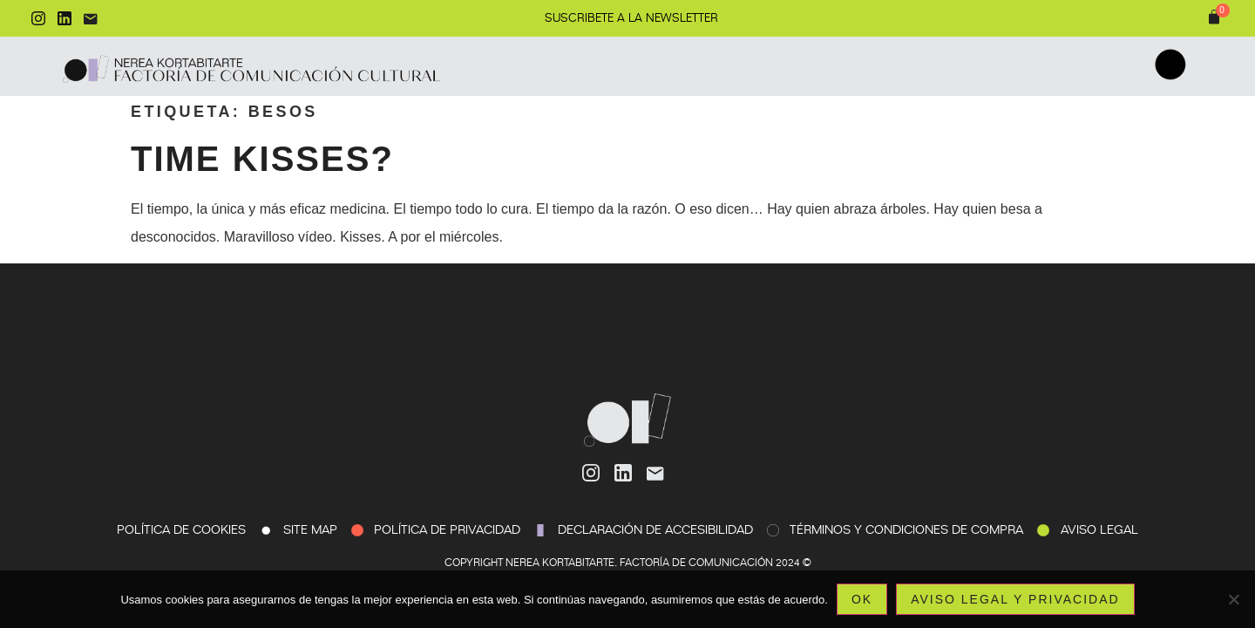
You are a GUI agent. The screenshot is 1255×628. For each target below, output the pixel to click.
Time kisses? (262, 159)
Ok (861, 599)
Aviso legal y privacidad (1015, 599)
